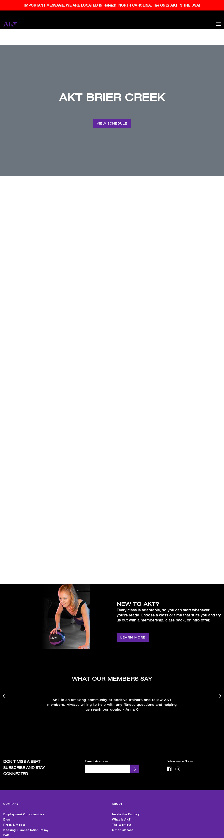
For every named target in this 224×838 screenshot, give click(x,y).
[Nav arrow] (4, 618)
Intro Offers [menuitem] (12, 790)
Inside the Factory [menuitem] (126, 736)
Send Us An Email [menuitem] (125, 785)
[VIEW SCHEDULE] (112, 107)
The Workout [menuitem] (121, 747)
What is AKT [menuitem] (121, 742)
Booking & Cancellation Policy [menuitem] (26, 752)
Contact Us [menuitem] (120, 780)
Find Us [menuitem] (9, 780)
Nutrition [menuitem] (9, 801)
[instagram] (177, 691)
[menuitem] (12, 826)
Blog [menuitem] (6, 742)
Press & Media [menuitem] (14, 747)
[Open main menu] (218, 23)
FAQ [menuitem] (6, 757)
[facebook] (169, 691)
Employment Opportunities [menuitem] (23, 736)
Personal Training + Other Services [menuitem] (29, 796)
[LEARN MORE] (133, 564)
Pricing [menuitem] (8, 785)
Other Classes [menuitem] (122, 752)
